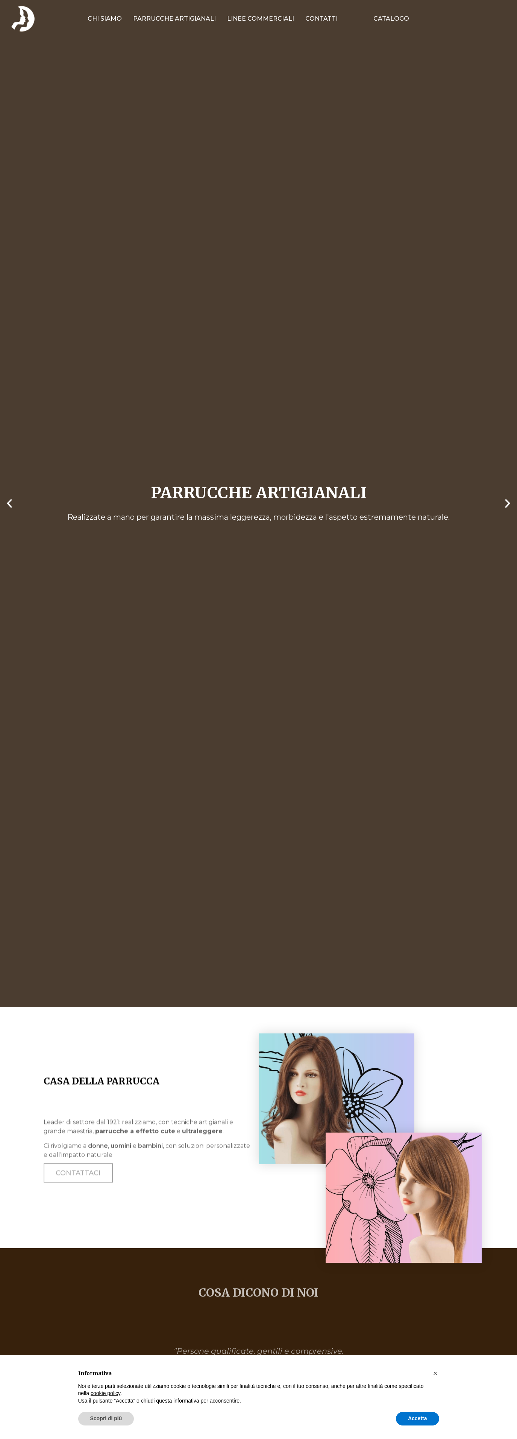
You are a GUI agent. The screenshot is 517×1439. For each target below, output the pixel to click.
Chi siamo (105, 18)
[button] (9, 503)
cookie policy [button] (105, 1393)
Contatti (321, 18)
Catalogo (391, 18)
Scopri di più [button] (106, 1418)
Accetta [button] (417, 1418)
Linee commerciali (260, 18)
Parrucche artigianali (174, 18)
